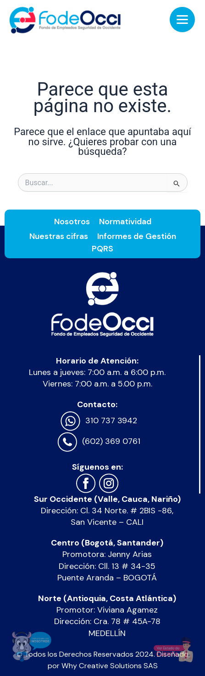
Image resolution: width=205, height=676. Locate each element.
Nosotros (72, 221)
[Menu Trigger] (182, 19)
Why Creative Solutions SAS (109, 665)
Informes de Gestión (136, 236)
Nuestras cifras (58, 236)
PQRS (102, 249)
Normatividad (125, 221)
